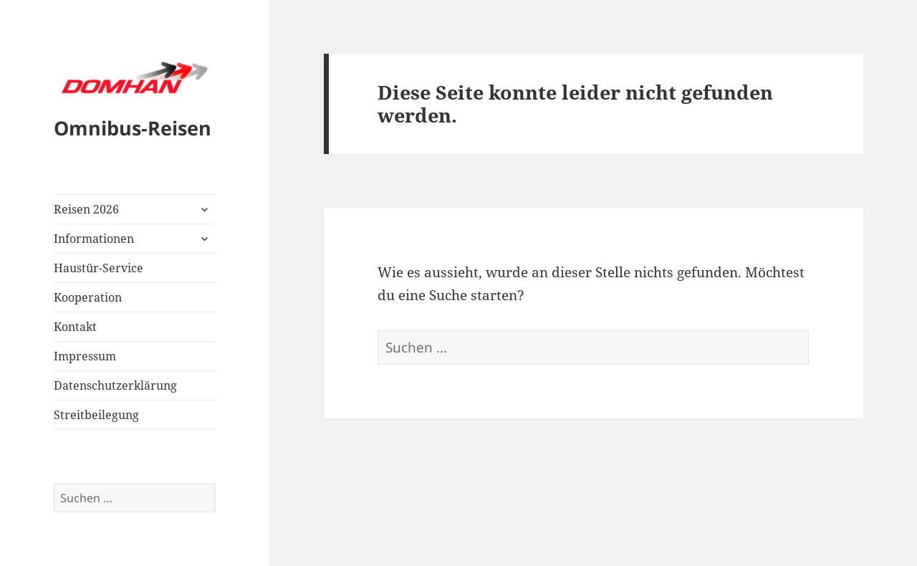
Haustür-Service (98, 268)
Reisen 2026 (86, 209)
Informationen (94, 238)
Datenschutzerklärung (115, 385)
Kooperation (88, 297)
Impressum (85, 356)
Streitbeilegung (96, 415)
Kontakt (75, 327)
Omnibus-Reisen (132, 128)
